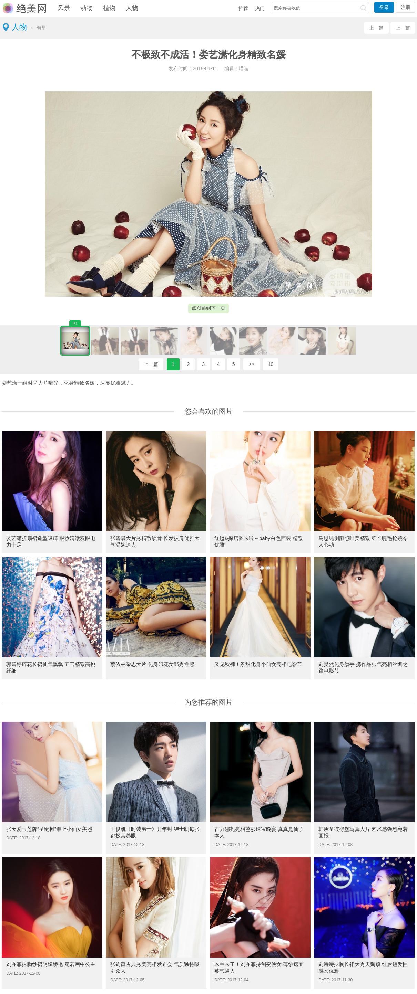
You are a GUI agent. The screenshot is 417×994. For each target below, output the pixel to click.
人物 (132, 7)
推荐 (243, 8)
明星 (41, 28)
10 (271, 364)
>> (251, 364)
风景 (64, 7)
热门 (260, 8)
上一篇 (376, 28)
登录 (384, 7)
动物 (86, 7)
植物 (109, 7)
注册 (405, 7)
